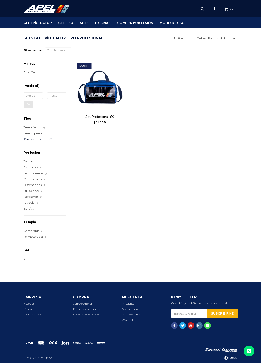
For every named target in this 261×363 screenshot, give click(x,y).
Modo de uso (172, 23)
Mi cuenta (128, 303)
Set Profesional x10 (99, 117)
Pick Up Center (33, 314)
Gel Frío (65, 23)
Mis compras (130, 309)
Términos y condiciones (87, 309)
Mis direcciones (131, 314)
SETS (84, 23)
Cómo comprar (82, 303)
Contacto (29, 309)
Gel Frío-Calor (38, 23)
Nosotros (29, 303)
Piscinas (103, 23)
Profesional (56, 50)
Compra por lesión (135, 23)
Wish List (127, 320)
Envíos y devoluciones (86, 314)
